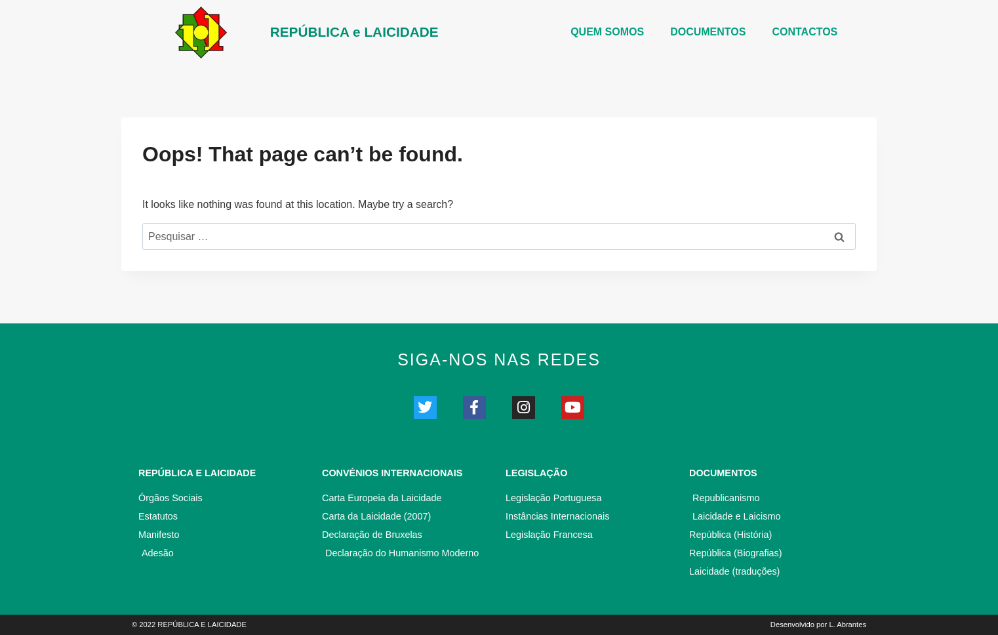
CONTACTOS (804, 31)
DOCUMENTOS (708, 31)
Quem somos (607, 31)
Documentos (723, 473)
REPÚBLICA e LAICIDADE (354, 31)
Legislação (536, 473)
